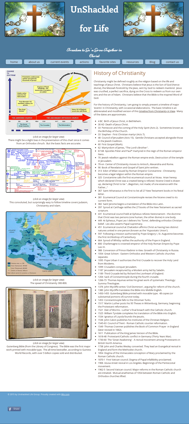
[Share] (14, 409)
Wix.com (65, 394)
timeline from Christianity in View (157, 111)
